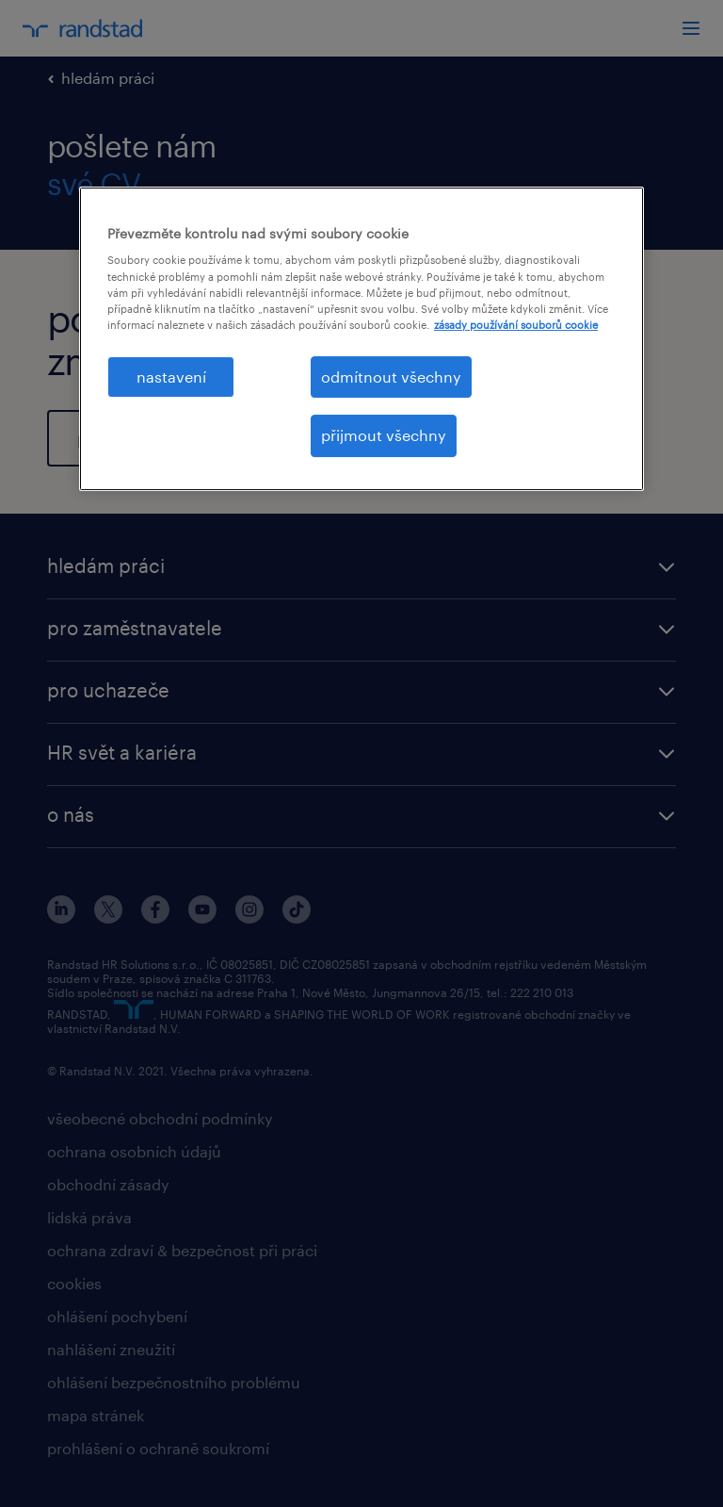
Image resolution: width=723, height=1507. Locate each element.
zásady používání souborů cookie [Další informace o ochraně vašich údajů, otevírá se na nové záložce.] (516, 325)
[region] (361, 339)
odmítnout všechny (391, 376)
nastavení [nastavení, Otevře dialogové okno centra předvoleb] (171, 376)
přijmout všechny (383, 435)
